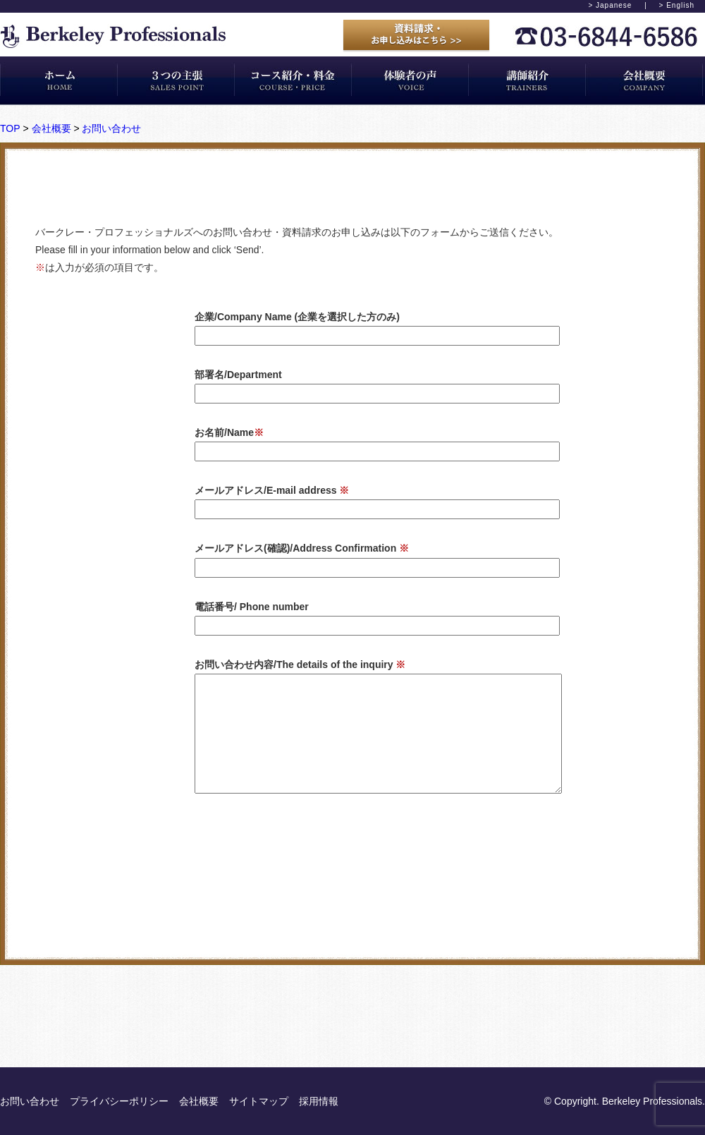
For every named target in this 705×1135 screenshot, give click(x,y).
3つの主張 (176, 80)
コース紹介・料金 (293, 80)
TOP (10, 128)
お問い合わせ (111, 128)
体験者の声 (410, 80)
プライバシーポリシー (119, 1101)
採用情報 (318, 1101)
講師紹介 (527, 80)
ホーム (59, 80)
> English (676, 5)
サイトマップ (258, 1101)
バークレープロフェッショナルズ (113, 36)
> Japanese (610, 5)
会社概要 (644, 80)
